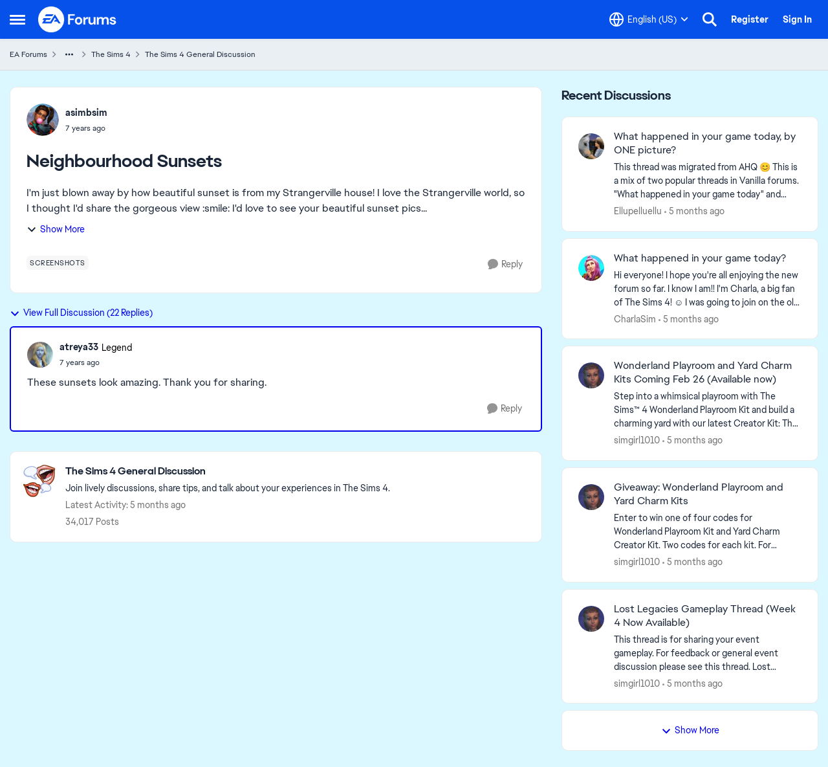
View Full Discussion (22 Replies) (81, 312)
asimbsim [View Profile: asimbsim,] (86, 112)
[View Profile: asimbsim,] (43, 120)
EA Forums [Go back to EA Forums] (28, 54)
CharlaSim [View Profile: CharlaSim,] (635, 318)
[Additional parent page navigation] (69, 54)
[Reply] (505, 264)
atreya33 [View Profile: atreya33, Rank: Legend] (79, 347)
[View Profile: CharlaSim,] (591, 268)
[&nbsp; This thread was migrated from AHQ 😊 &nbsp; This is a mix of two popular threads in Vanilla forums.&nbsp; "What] (707, 181)
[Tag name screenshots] (58, 263)
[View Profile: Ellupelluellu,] (591, 146)
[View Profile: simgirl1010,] (591, 375)
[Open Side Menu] (17, 19)
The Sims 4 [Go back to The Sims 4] (111, 54)
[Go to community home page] (77, 19)
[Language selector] (649, 19)
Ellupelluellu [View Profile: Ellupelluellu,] (638, 211)
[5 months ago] (694, 211)
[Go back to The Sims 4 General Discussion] (227, 471)
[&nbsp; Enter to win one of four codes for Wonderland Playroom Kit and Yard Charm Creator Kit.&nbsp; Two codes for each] (707, 531)
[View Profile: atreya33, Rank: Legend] (40, 355)
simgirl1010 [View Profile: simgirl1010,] (637, 440)
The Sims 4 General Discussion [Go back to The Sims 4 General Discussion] (200, 54)
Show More (56, 229)
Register (749, 19)
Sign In (797, 19)
